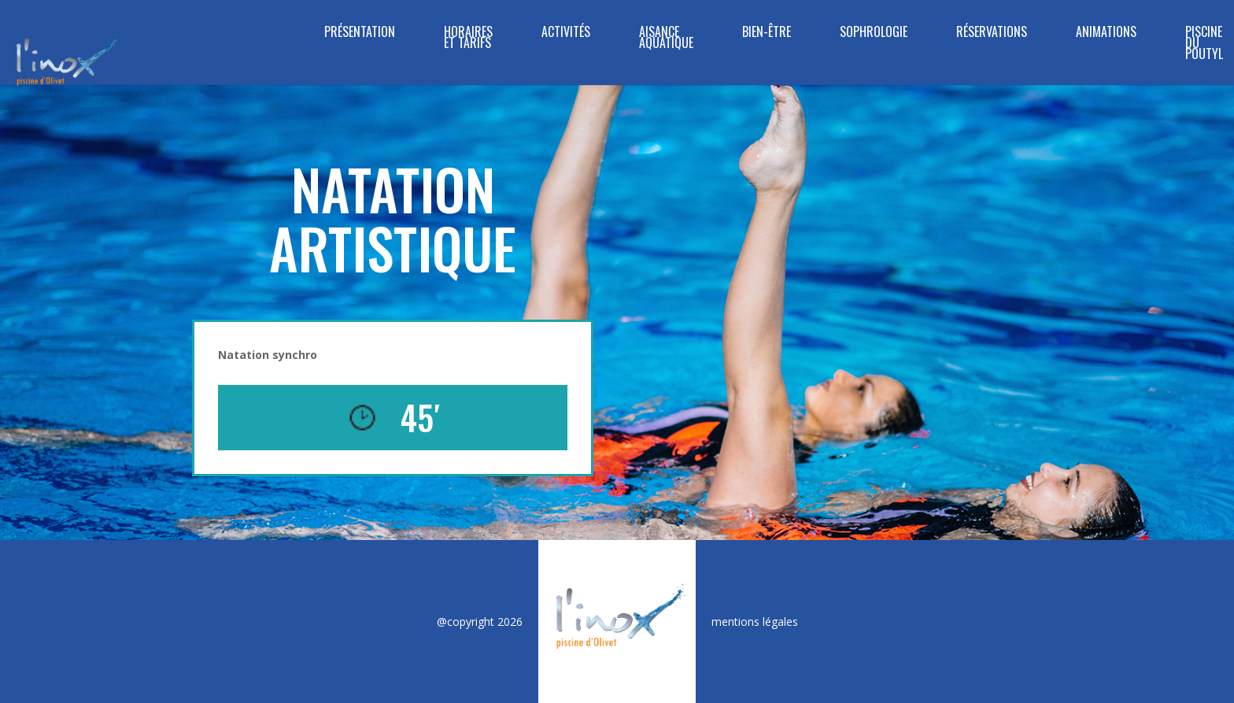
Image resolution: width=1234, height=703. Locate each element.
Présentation (359, 33)
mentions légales (754, 621)
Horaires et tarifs (468, 39)
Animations (1106, 33)
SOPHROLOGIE (873, 33)
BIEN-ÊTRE (766, 33)
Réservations (991, 33)
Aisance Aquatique (666, 39)
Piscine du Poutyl (1204, 44)
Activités (565, 33)
